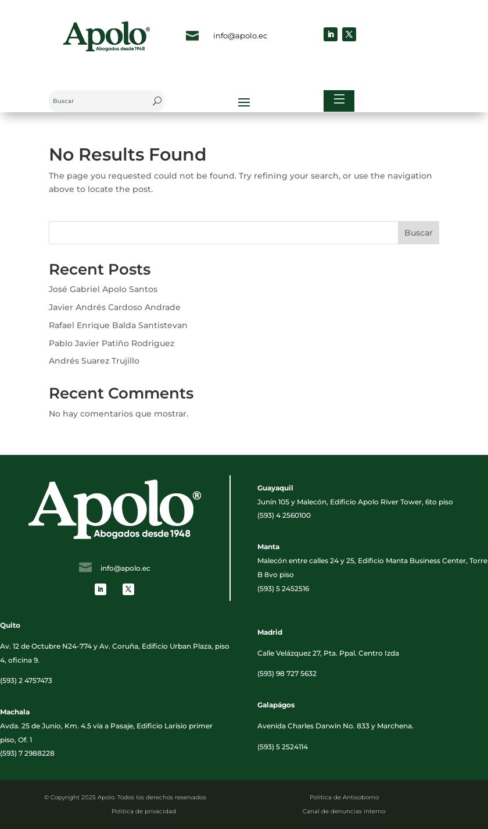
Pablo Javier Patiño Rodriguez (111, 343)
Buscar (418, 232)
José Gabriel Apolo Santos (103, 289)
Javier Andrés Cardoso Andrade (115, 307)
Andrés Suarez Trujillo (94, 360)
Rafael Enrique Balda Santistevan (118, 325)
